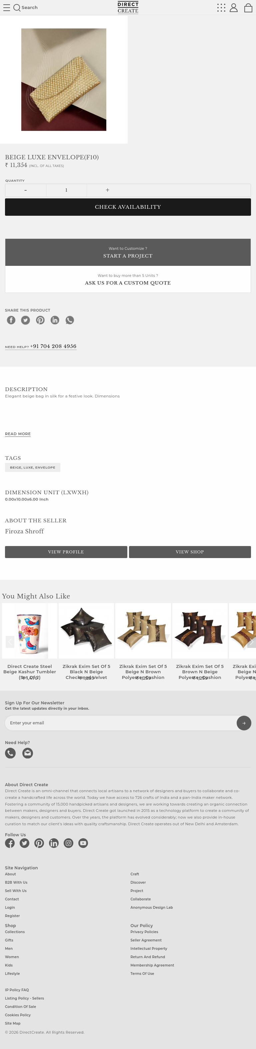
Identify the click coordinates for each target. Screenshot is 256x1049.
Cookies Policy (18, 1015)
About (10, 874)
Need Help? (41, 346)
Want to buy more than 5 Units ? (128, 280)
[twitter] (26, 320)
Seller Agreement (146, 940)
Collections (15, 932)
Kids (9, 965)
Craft (135, 874)
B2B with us (16, 882)
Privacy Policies (144, 932)
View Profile (66, 552)
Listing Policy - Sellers (24, 998)
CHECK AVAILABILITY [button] (128, 207)
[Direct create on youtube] (84, 843)
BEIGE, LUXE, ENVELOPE (32, 467)
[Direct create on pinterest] (40, 843)
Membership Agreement (152, 965)
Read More (18, 433)
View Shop (190, 552)
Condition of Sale (20, 1007)
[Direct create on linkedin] (55, 843)
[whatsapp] (70, 320)
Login (10, 907)
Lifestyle (12, 974)
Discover (138, 882)
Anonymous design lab (152, 907)
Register (12, 916)
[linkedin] (55, 320)
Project (137, 891)
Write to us (28, 752)
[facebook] (11, 320)
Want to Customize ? (128, 252)
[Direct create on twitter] (26, 843)
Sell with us (16, 891)
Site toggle (6, 7)
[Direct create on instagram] (70, 843)
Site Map (12, 1023)
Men (9, 948)
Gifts (9, 940)
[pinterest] (40, 320)
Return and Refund (148, 957)
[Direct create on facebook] (11, 843)
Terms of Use (142, 974)
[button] (251, 642)
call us (11, 752)
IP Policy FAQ (17, 990)
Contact (12, 899)
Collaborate (141, 899)
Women (12, 957)
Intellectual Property (149, 948)
